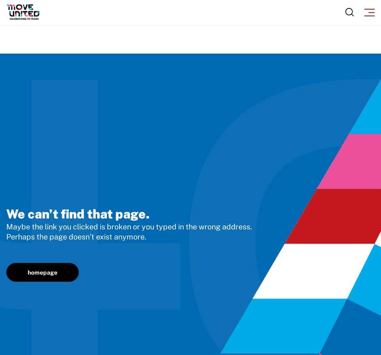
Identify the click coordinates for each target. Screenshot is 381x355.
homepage (42, 272)
